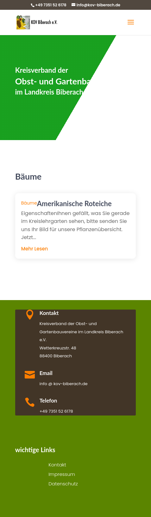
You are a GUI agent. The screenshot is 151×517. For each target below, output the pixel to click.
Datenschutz (63, 484)
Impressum (61, 474)
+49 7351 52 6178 (50, 5)
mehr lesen (34, 248)
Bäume (29, 203)
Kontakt (57, 465)
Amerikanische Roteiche (74, 203)
